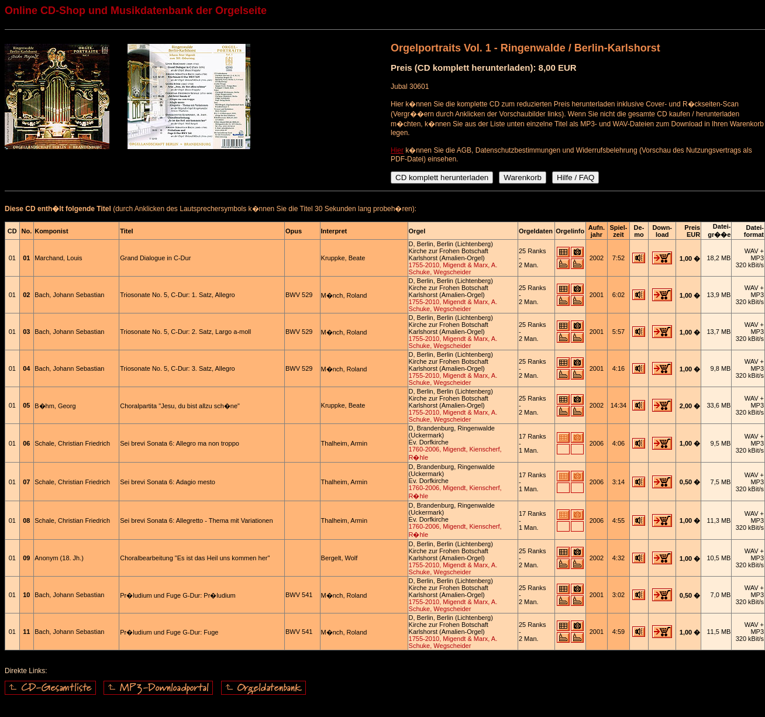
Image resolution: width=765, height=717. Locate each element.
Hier (397, 150)
